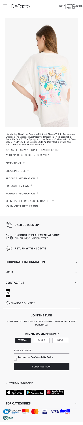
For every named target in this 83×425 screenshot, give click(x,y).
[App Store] (15, 392)
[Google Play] (35, 392)
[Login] (62, 6)
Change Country (22, 303)
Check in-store (17, 170)
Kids (60, 340)
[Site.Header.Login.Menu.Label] (5, 6)
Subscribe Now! (41, 366)
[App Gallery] (55, 392)
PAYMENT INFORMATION (22, 193)
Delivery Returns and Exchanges (29, 201)
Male (41, 340)
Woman (22, 340)
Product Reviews (18, 185)
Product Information (22, 178)
